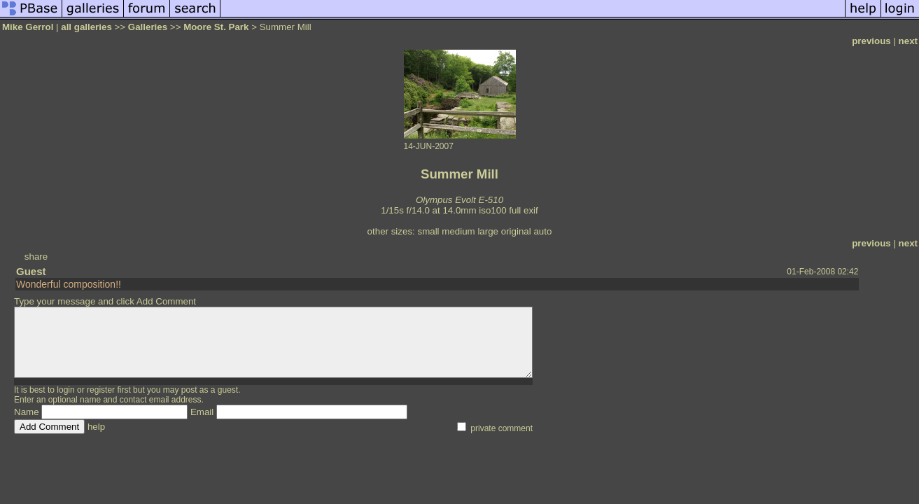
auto (542, 231)
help (96, 426)
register (101, 390)
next (908, 41)
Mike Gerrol (27, 27)
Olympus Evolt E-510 (459, 200)
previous (871, 41)
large (487, 231)
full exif (523, 210)
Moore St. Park (215, 27)
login (65, 390)
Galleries (147, 27)
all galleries (86, 27)
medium (458, 231)
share (36, 256)
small (428, 231)
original (516, 231)
